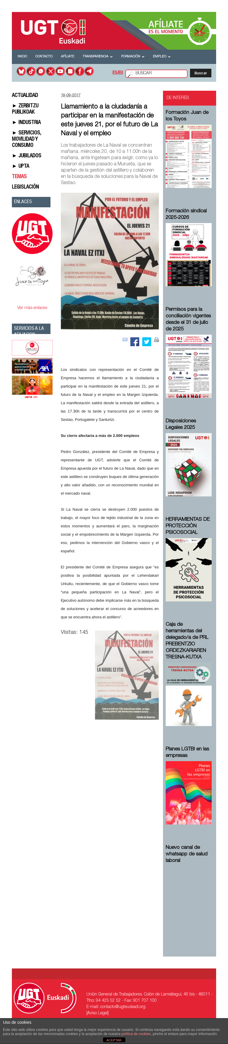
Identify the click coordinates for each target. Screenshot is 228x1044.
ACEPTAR (113, 1040)
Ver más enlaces (32, 308)
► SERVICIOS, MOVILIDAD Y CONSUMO (26, 139)
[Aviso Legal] (97, 1013)
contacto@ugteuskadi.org (122, 1007)
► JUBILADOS (26, 156)
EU (120, 73)
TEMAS (19, 177)
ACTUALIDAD (25, 95)
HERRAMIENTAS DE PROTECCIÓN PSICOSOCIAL (188, 526)
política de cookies (136, 1034)
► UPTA (20, 166)
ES (115, 73)
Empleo (162, 56)
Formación (133, 56)
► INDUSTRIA (26, 123)
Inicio (22, 56)
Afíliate (67, 56)
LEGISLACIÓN (25, 187)
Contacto (44, 56)
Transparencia (98, 56)
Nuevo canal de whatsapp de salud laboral (187, 854)
